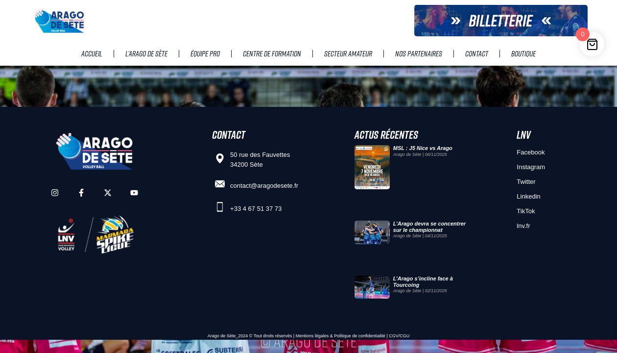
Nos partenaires (418, 53)
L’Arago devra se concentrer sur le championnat (429, 227)
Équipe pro (205, 53)
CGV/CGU (399, 335)
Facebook (531, 152)
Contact (476, 53)
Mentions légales (312, 335)
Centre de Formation (272, 53)
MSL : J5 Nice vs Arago (422, 148)
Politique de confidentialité (359, 335)
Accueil (91, 53)
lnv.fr (523, 225)
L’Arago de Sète (146, 53)
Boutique (523, 53)
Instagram (531, 167)
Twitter (526, 181)
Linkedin (528, 196)
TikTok (526, 211)
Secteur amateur (348, 53)
